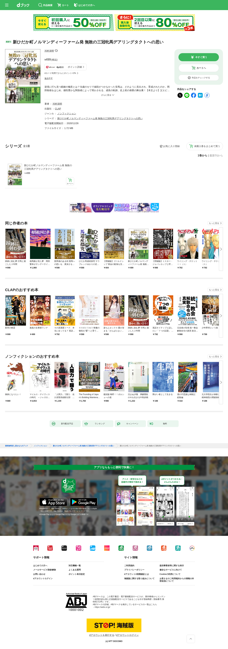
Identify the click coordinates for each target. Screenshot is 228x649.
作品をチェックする (201, 78)
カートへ (201, 68)
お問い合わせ (39, 574)
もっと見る (214, 223)
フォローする (56, 50)
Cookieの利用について (170, 574)
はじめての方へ (40, 565)
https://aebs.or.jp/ (102, 607)
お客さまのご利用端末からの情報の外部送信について (177, 579)
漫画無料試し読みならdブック (16, 446)
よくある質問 (75, 570)
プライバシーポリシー (134, 570)
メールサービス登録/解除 (44, 570)
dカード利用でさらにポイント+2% (60, 73)
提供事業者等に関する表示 (172, 565)
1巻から (202, 155)
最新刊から (216, 155)
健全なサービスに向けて (171, 570)
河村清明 (49, 50)
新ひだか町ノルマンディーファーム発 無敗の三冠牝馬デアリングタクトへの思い (48, 167)
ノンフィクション (66, 113)
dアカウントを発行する (101, 635)
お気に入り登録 (171, 146)
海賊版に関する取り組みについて (139, 578)
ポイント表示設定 (77, 574)
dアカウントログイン (43, 578)
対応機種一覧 (75, 565)
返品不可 (48, 78)
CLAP (58, 108)
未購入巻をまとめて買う (207, 146)
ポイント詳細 (75, 67)
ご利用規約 (129, 565)
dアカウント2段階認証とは (136, 574)
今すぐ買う (201, 57)
